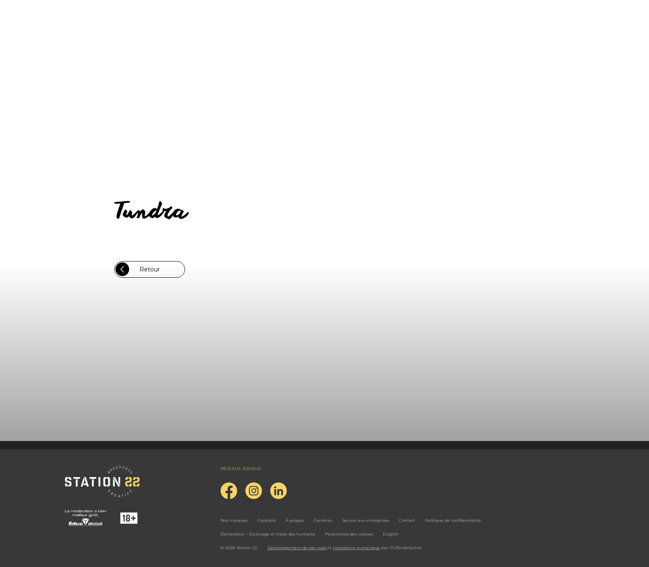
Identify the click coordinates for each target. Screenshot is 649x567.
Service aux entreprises (365, 520)
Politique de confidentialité (453, 520)
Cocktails (266, 520)
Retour (137, 269)
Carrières (323, 520)
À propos (295, 520)
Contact (407, 520)
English (391, 534)
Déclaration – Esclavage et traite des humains (268, 534)
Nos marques (234, 520)
